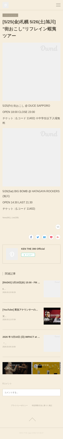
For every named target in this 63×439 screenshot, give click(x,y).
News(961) (7, 218)
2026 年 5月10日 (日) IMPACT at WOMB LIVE (27, 337)
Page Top (31, 420)
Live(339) (15, 218)
